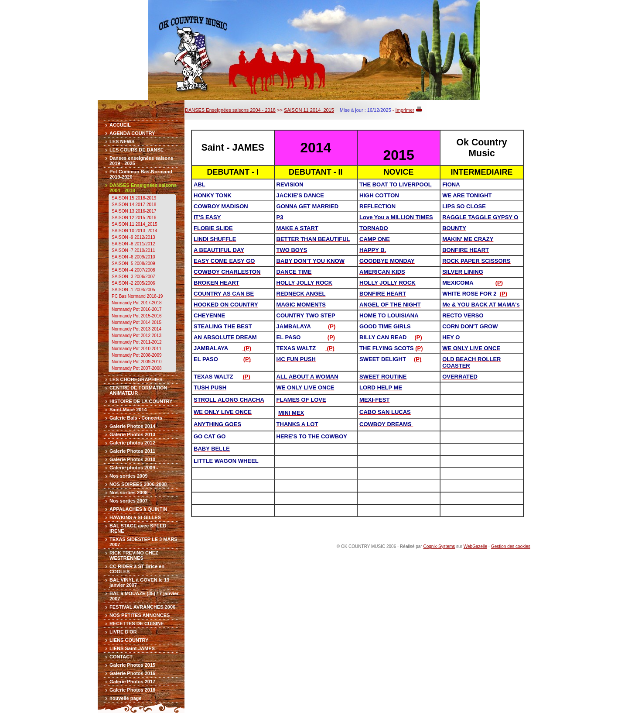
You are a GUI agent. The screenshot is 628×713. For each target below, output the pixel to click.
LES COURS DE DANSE (136, 149)
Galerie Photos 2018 (132, 689)
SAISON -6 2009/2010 (133, 257)
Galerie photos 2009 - (133, 467)
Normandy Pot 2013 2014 (136, 329)
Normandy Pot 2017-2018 (137, 302)
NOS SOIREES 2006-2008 (138, 484)
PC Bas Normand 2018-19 (137, 296)
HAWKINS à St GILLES (135, 517)
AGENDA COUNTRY (132, 133)
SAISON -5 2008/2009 (133, 263)
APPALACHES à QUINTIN (138, 509)
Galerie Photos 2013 (132, 434)
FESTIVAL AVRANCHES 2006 (142, 607)
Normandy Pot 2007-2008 (137, 368)
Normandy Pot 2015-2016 (137, 315)
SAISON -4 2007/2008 (133, 270)
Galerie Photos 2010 (132, 459)
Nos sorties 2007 (128, 500)
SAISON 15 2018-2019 (134, 198)
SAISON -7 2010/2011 (133, 250)
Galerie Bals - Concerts (135, 417)
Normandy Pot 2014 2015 (136, 322)
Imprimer (405, 110)
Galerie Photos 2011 (132, 451)
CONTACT (121, 656)
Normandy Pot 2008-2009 (137, 355)
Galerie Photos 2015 (132, 665)
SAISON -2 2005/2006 (133, 283)
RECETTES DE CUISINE (136, 623)
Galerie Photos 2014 (132, 426)
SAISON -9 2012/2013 (133, 237)
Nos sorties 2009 (128, 476)
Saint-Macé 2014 (128, 409)
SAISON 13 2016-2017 (134, 211)
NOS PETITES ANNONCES (139, 615)
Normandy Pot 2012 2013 (136, 335)
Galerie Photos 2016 (132, 673)
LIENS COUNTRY (128, 640)
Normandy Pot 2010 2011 (136, 348)
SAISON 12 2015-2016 (134, 217)
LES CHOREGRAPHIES (136, 379)
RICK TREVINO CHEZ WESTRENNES (133, 555)
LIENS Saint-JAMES (132, 648)
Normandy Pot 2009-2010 (137, 361)
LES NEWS (121, 141)
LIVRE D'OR (123, 631)
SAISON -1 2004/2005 (133, 289)
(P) (499, 282)
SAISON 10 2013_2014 (134, 230)
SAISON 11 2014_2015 (134, 224)
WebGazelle (475, 546)
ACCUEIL (120, 124)
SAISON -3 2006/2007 (133, 276)
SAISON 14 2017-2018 (134, 204)
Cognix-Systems (439, 546)
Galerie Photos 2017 (132, 681)
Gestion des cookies (510, 546)
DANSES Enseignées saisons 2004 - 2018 (230, 110)
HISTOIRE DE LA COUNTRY (140, 401)
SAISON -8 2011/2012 (133, 243)
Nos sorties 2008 (128, 492)
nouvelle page (125, 698)
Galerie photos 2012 (132, 442)
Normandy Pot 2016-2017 (137, 309)
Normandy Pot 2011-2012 (137, 342)
